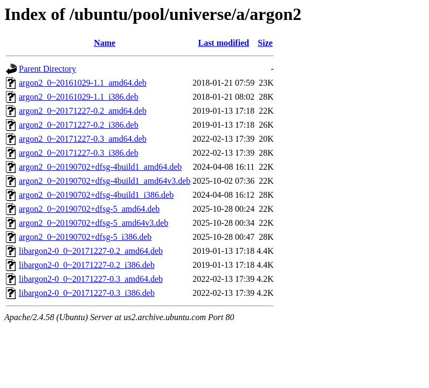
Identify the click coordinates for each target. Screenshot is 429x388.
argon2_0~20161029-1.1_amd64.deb (83, 82)
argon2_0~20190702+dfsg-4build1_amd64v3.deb (104, 180)
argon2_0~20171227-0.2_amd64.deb (83, 110)
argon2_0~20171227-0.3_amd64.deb (83, 138)
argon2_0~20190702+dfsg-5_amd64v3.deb (93, 222)
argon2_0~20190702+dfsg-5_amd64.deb (89, 208)
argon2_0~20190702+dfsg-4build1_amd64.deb (100, 166)
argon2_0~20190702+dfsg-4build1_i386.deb (96, 194)
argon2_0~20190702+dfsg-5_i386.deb (85, 236)
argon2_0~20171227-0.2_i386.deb (79, 124)
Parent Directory (47, 68)
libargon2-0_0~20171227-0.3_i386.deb (87, 292)
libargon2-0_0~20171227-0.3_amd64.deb (91, 278)
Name (104, 42)
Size (265, 42)
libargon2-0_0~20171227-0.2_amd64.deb (91, 250)
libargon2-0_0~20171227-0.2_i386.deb (87, 264)
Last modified (223, 42)
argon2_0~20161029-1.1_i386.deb (79, 96)
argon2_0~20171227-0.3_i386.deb (79, 152)
